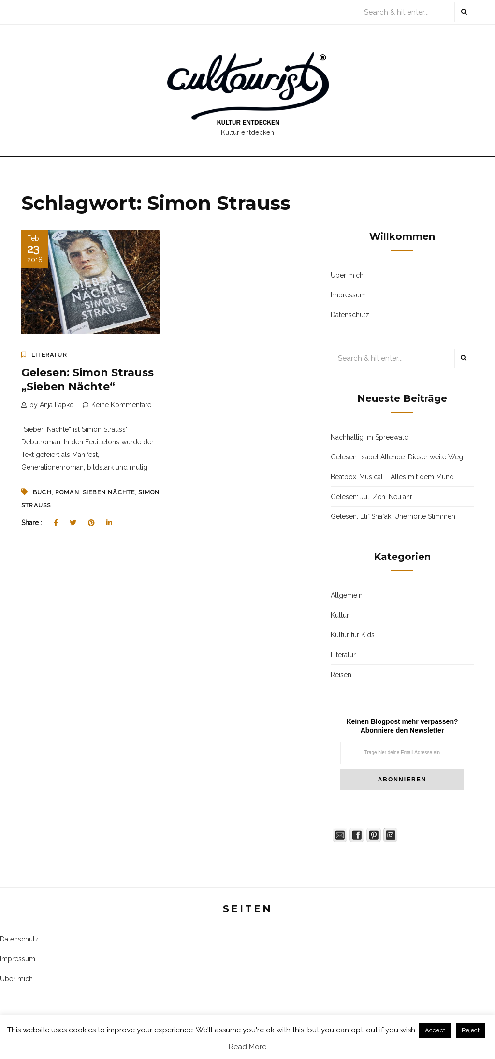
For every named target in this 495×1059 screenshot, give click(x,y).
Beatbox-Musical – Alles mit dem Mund (392, 477)
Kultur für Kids (353, 635)
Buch (42, 492)
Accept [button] (435, 1030)
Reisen (341, 674)
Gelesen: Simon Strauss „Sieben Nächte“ (87, 379)
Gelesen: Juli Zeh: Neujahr (371, 496)
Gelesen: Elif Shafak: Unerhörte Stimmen (393, 516)
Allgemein (347, 595)
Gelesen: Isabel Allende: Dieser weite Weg (397, 457)
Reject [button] (471, 1030)
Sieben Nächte (109, 492)
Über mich (347, 275)
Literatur (49, 355)
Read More (247, 1047)
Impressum (348, 295)
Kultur (340, 615)
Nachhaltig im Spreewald (369, 437)
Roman (67, 492)
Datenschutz (350, 315)
